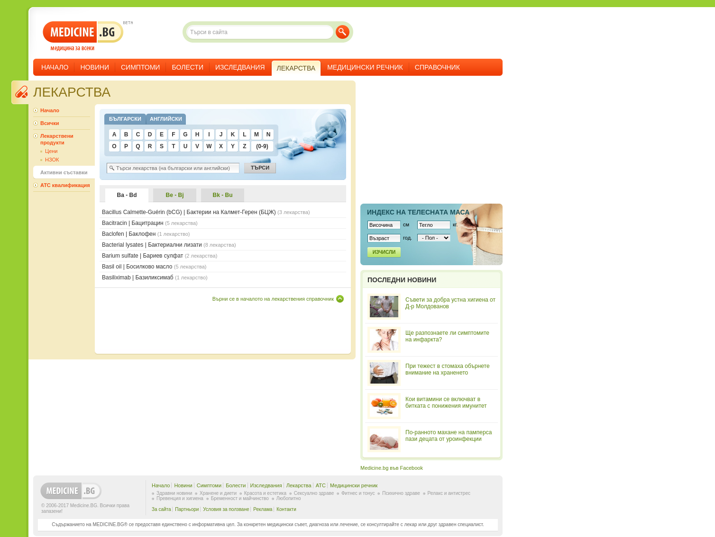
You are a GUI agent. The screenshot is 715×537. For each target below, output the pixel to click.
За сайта (161, 509)
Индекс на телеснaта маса (418, 212)
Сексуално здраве (314, 493)
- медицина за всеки (83, 36)
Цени (51, 151)
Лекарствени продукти (56, 139)
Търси (342, 32)
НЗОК (52, 159)
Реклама (262, 509)
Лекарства (299, 485)
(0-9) (262, 146)
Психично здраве (401, 493)
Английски (166, 119)
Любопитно (288, 498)
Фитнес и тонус (358, 493)
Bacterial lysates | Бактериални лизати (169, 245)
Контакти (286, 509)
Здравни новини (174, 493)
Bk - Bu (223, 195)
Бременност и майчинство (240, 498)
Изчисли (384, 252)
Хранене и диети (218, 493)
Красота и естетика (265, 493)
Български (125, 119)
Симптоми (140, 67)
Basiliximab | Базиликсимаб (155, 277)
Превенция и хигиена (179, 498)
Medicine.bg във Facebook (391, 468)
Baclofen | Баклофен (146, 234)
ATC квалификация (65, 185)
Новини (94, 67)
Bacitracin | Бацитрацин (150, 223)
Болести (187, 67)
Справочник (437, 67)
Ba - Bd (127, 195)
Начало (54, 67)
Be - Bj (174, 195)
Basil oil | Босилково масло (154, 266)
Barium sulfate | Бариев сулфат (159, 255)
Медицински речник (365, 67)
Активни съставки (63, 172)
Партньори (187, 509)
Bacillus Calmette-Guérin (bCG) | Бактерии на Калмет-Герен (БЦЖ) (206, 212)
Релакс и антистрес (449, 493)
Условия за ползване (226, 509)
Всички (49, 123)
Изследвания (240, 67)
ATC (321, 485)
